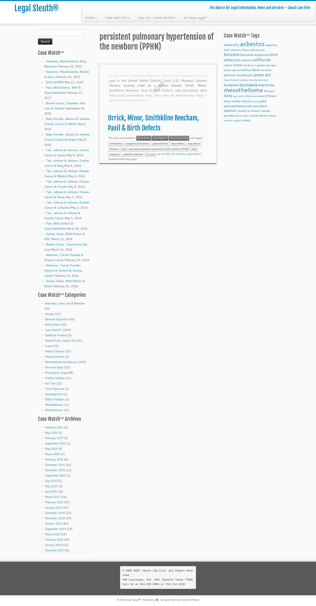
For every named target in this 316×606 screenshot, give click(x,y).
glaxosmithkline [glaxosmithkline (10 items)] (241, 70)
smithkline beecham (133, 154)
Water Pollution (54, 399)
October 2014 (53, 523)
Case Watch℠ (53, 330)
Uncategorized (54, 394)
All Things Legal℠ (195, 18)
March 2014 (52, 534)
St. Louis (150, 154)
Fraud (48, 346)
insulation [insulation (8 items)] (266, 70)
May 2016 (51, 449)
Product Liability (55, 378)
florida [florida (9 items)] (247, 65)
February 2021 (54, 427)
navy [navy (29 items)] (228, 95)
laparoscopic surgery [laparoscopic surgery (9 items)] (236, 80)
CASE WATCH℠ (117, 18)
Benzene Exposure (56, 319)
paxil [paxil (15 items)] (263, 101)
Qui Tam (50, 383)
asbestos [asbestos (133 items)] (252, 43)
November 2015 (55, 470)
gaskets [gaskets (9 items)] (261, 65)
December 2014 (55, 513)
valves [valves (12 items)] (246, 120)
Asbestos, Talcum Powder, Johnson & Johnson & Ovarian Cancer (63, 270)
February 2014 (54, 539)
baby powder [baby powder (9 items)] (257, 50)
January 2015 (53, 507)
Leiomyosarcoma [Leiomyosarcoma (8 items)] (258, 80)
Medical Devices (54, 351)
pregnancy (115, 154)
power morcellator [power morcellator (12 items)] (255, 106)
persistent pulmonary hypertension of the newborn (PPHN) (158, 148)
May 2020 (51, 433)
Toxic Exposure (54, 389)
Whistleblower (54, 405)
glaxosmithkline (160, 143)
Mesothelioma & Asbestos (61, 362)
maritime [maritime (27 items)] (266, 85)
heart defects (177, 143)
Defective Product (56, 335)
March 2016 (52, 454)
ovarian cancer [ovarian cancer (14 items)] (240, 101)
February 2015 (54, 502)
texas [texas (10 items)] (238, 115)
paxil (123, 148)
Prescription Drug (56, 373)
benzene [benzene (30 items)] (231, 54)
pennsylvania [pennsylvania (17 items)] (233, 105)
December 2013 (55, 550)
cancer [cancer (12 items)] (228, 65)
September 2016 (55, 443)
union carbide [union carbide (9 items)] (250, 115)
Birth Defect (52, 324)
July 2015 (51, 481)
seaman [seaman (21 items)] (230, 110)
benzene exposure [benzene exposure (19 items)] (254, 54)
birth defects (116, 143)
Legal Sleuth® (36, 8)
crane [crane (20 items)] (237, 64)
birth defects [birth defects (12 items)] (243, 60)
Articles (49, 314)
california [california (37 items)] (261, 60)
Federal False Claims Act (60, 340)
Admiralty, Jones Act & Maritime (65, 303)
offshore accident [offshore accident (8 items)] (254, 96)
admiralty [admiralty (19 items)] (231, 44)
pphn (194, 148)
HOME (91, 18)
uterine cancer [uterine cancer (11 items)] (267, 115)
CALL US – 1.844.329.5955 (156, 18)
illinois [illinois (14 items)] (256, 70)
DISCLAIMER (55, 82)
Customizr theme (190, 599)
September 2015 (55, 475)
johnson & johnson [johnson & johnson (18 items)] (238, 75)
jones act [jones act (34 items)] (262, 75)
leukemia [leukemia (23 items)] (231, 85)
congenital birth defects (137, 143)
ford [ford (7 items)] (253, 65)
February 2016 (54, 459)
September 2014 (55, 529)
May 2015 (51, 486)
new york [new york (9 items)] (238, 96)
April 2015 (51, 491)
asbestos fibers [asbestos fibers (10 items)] (240, 50)
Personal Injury (54, 367)
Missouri (114, 148)
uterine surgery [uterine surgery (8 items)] (233, 120)
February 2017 (54, 438)
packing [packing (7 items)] (255, 101)
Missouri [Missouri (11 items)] (269, 91)
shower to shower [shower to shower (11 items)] (248, 111)
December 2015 (55, 465)
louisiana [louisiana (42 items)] (248, 84)
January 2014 (53, 545)
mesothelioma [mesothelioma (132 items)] (243, 90)
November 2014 (55, 518)
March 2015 (52, 497)
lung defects (194, 143)
